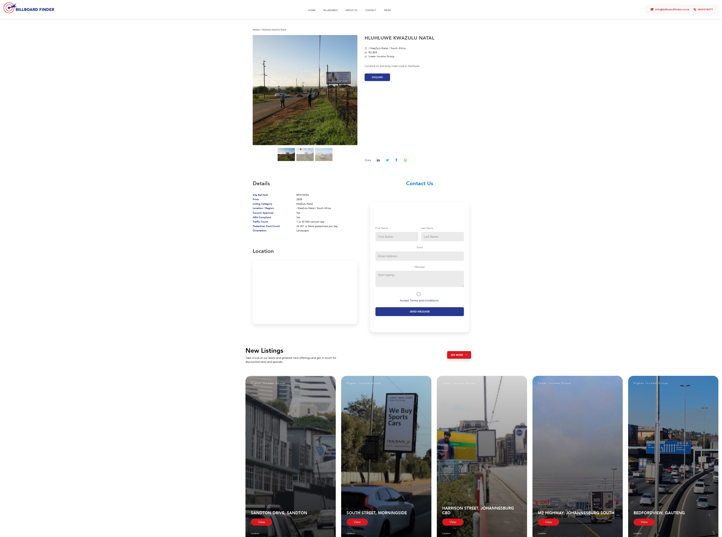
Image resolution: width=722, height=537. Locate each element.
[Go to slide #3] (323, 154)
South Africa (398, 48)
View (261, 522)
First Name (381, 228)
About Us (351, 10)
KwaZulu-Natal (379, 48)
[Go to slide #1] (286, 154)
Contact (370, 10)
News (387, 10)
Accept (419, 300)
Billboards (330, 10)
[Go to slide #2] (305, 154)
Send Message (420, 311)
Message (420, 267)
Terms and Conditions (424, 300)
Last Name (427, 228)
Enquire (377, 77)
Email (420, 247)
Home (312, 10)
